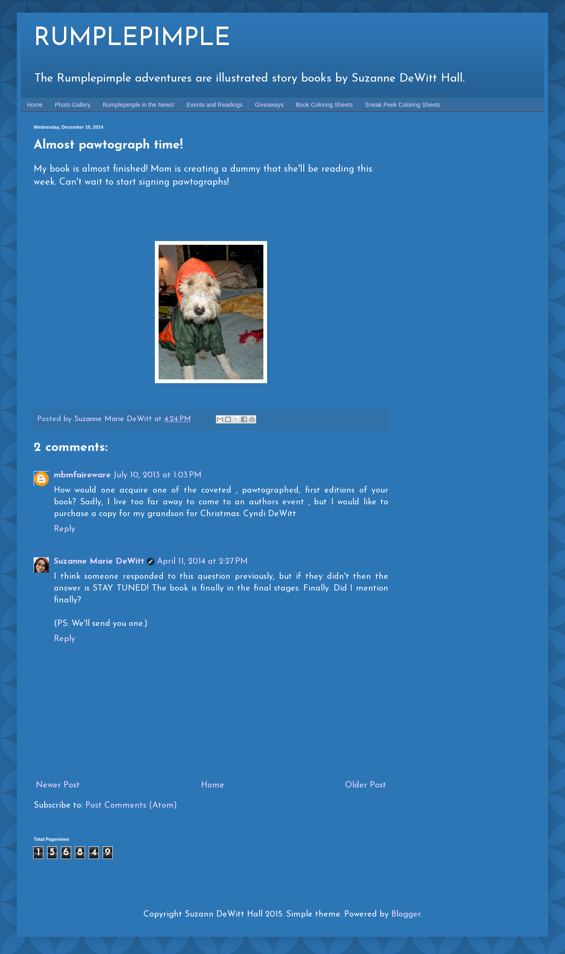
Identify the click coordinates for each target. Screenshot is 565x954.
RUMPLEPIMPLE (132, 38)
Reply (64, 529)
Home (34, 104)
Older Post (365, 785)
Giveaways (269, 104)
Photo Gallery (72, 104)
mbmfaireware (82, 475)
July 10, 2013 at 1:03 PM (157, 475)
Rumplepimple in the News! (138, 104)
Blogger (406, 914)
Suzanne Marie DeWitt (99, 561)
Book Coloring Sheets (324, 104)
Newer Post (58, 785)
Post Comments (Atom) (131, 805)
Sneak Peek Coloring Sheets (402, 104)
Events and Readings (215, 104)
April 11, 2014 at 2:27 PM (202, 561)
